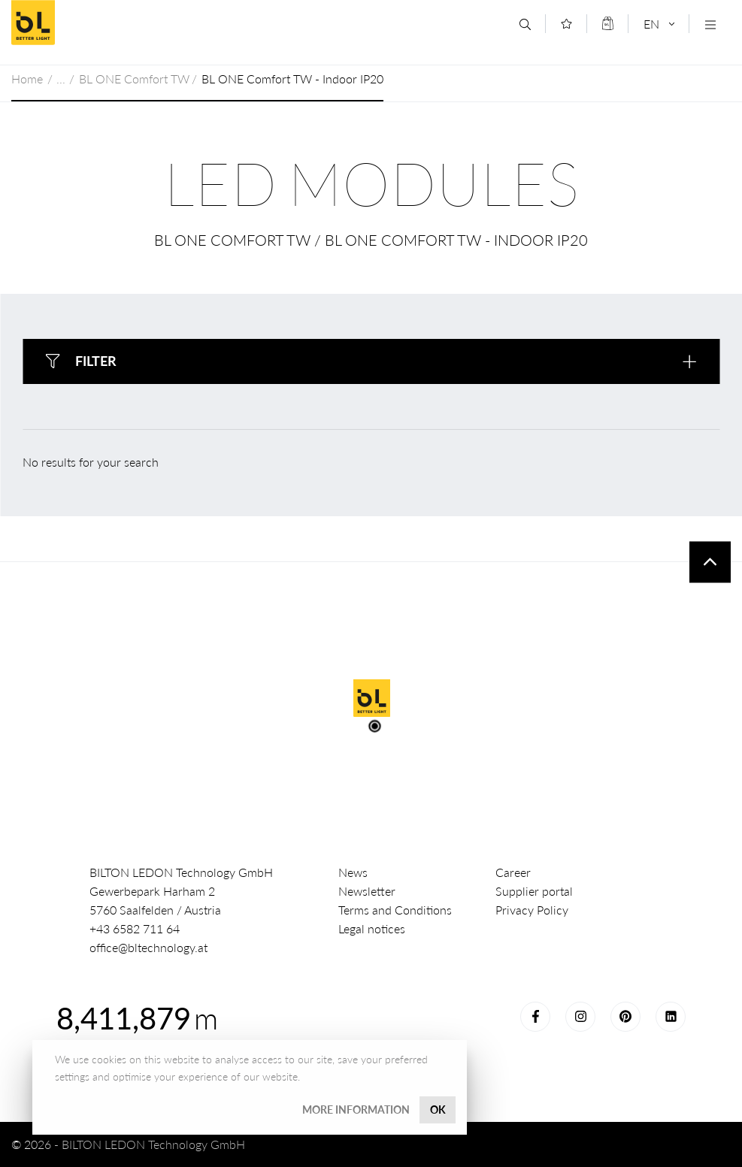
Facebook (535, 1017)
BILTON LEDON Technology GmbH (119, 22)
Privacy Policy (531, 909)
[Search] (525, 24)
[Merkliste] (566, 23)
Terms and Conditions (395, 909)
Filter (96, 360)
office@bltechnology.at (148, 947)
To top (710, 561)
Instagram (580, 1017)
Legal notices (371, 928)
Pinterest (625, 1017)
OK (438, 1109)
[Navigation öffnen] (710, 24)
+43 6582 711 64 (134, 928)
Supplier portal (534, 891)
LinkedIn (671, 1017)
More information (356, 1109)
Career (513, 872)
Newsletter (366, 891)
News (353, 872)
